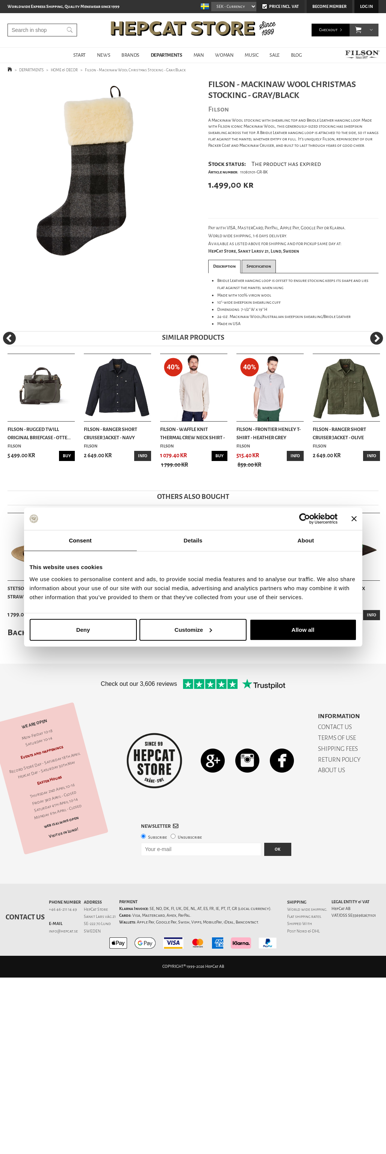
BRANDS (130, 55)
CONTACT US (335, 727)
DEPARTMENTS (166, 55)
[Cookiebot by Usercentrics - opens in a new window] (305, 518)
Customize (193, 629)
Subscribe (157, 837)
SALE (274, 55)
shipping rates (308, 916)
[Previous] (9, 338)
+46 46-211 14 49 (63, 909)
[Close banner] (354, 518)
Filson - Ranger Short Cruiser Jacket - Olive (339, 433)
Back (17, 632)
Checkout (328, 30)
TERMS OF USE (337, 738)
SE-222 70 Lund (97, 924)
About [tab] (306, 540)
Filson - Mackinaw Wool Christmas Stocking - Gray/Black (135, 70)
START (79, 55)
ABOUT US (331, 770)
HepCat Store (96, 909)
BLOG (296, 55)
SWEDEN (92, 931)
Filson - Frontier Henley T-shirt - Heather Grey (268, 433)
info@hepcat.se (63, 931)
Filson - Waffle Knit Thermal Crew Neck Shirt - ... (192, 434)
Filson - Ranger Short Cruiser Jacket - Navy (110, 433)
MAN (199, 55)
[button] (358, 30)
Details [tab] (193, 540)
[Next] (376, 338)
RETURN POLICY (339, 760)
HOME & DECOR (64, 70)
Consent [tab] (80, 540)
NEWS (103, 55)
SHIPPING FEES (338, 749)
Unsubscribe (190, 837)
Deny (83, 629)
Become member (329, 6)
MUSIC (251, 55)
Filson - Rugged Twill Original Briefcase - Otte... (39, 433)
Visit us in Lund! (63, 832)
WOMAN (224, 55)
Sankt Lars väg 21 (100, 916)
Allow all (303, 629)
